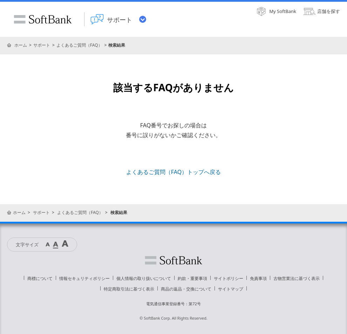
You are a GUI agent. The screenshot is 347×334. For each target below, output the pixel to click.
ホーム (20, 45)
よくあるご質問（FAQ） (79, 45)
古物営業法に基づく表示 (296, 278)
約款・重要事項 (192, 278)
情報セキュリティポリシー (84, 278)
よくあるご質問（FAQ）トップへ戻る (173, 172)
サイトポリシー (228, 278)
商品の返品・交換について (186, 289)
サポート (41, 45)
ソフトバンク (173, 260)
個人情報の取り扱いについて (143, 278)
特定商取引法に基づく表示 (129, 289)
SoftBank (43, 19)
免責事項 (258, 278)
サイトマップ (230, 289)
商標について (40, 278)
